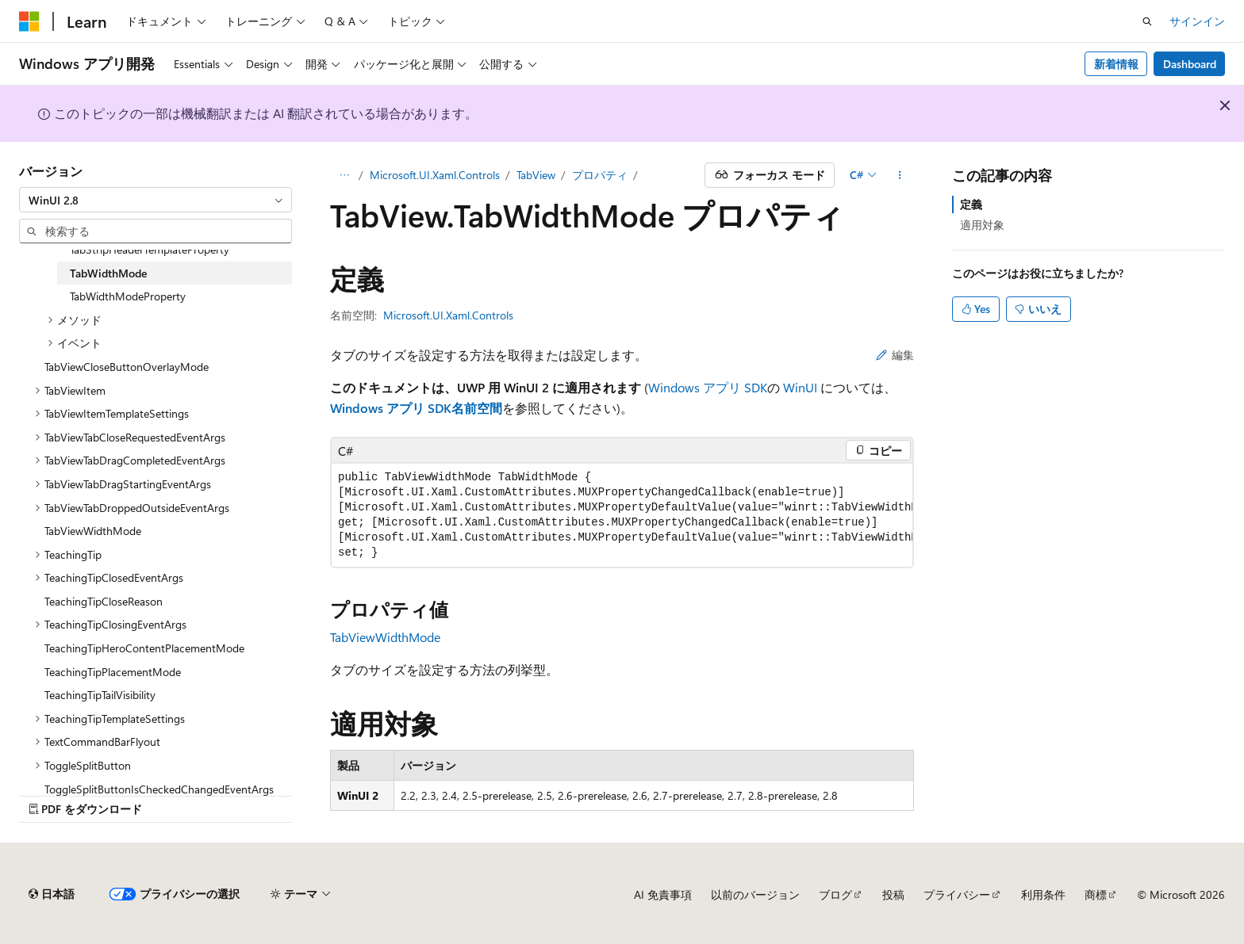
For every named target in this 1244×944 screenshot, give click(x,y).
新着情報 (1116, 63)
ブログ (835, 894)
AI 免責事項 (663, 894)
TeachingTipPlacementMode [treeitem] (112, 671)
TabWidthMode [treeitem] (108, 273)
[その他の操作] (900, 175)
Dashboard (1189, 63)
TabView (535, 174)
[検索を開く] (1147, 21)
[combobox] (155, 199)
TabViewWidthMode (385, 637)
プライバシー (956, 894)
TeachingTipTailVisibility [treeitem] (100, 694)
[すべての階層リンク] (344, 175)
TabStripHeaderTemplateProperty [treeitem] (149, 249)
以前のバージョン (755, 894)
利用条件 (1043, 894)
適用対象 (982, 224)
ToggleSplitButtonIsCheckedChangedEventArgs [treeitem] (159, 789)
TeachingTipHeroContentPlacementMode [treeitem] (144, 647)
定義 (971, 204)
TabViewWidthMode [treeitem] (92, 530)
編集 (895, 354)
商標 (1096, 894)
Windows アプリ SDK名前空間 (416, 407)
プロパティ (600, 174)
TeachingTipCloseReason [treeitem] (103, 601)
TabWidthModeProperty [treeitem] (128, 296)
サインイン (1197, 21)
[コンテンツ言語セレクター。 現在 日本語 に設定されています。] (51, 894)
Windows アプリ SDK (707, 387)
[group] (622, 515)
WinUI (800, 387)
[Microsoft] (29, 21)
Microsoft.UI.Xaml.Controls (435, 174)
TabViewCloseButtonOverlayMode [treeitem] (126, 366)
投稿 (893, 894)
